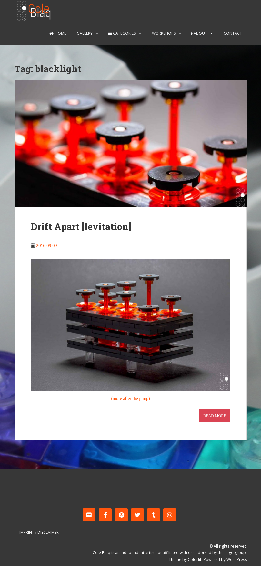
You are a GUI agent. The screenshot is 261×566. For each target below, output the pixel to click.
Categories (122, 33)
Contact (232, 33)
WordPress (236, 559)
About (199, 33)
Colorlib (195, 559)
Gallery (84, 33)
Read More (214, 415)
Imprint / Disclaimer (39, 532)
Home (57, 33)
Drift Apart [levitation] (81, 226)
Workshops (163, 33)
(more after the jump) (130, 398)
